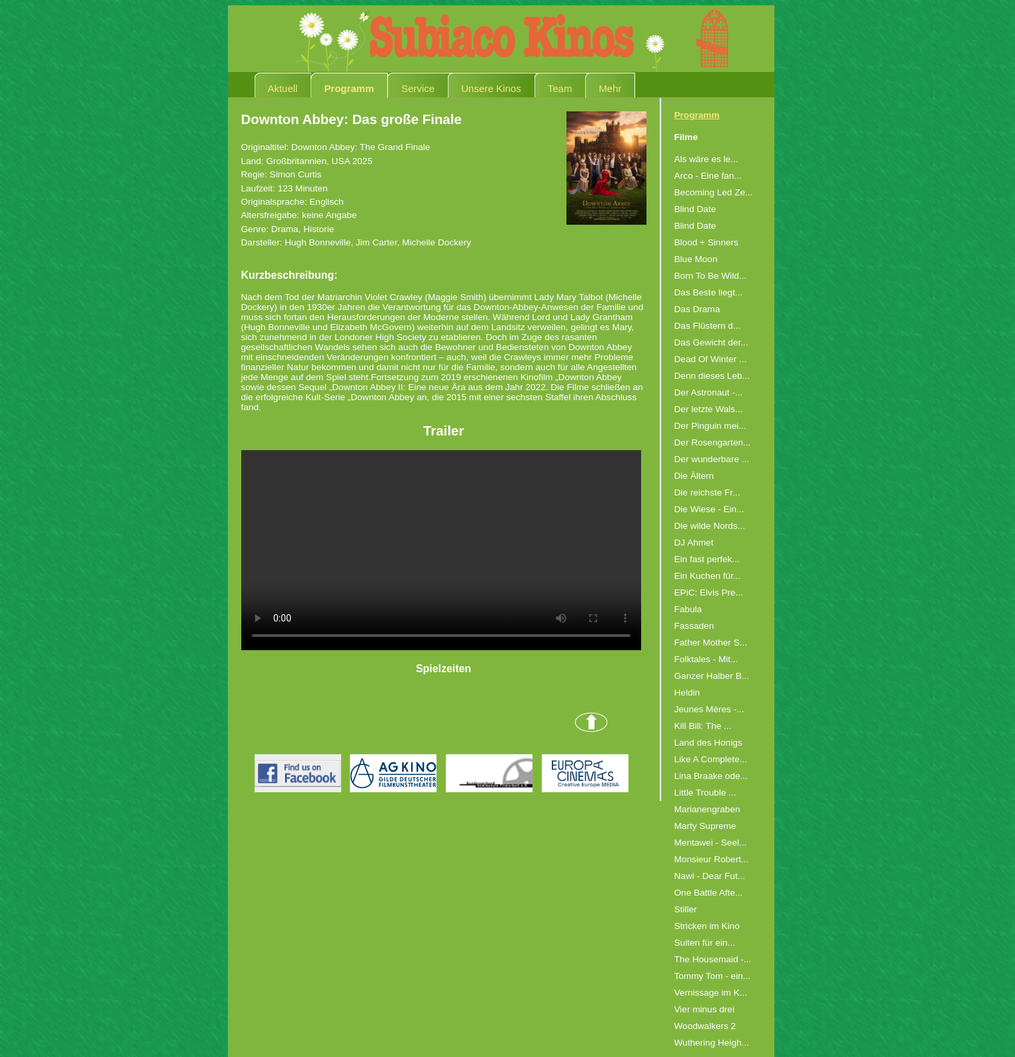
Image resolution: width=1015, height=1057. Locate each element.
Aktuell (283, 88)
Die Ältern (694, 476)
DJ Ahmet (694, 543)
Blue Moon (696, 259)
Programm (349, 88)
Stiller (685, 909)
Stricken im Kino (707, 926)
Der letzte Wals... (708, 409)
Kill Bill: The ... (703, 726)
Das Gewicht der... (711, 342)
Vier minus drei (704, 1009)
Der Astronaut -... (708, 392)
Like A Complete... (711, 759)
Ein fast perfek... (707, 559)
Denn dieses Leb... (712, 376)
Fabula (688, 609)
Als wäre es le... (706, 159)
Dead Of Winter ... (710, 359)
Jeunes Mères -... (709, 709)
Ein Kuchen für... (707, 576)
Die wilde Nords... (710, 526)
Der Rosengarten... (712, 442)
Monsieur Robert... (711, 859)
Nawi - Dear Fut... (710, 876)
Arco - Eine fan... (708, 176)
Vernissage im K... (711, 993)
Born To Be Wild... (710, 276)
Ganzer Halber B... (712, 676)
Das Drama (697, 309)
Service (418, 88)
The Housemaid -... (713, 959)
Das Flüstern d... (707, 326)
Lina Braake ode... (711, 776)
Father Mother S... (711, 643)
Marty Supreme (705, 826)
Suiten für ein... (704, 943)
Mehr (609, 88)
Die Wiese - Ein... (709, 509)
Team (560, 88)
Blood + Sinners (706, 242)
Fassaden (694, 626)
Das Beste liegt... (708, 292)
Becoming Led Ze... (713, 192)
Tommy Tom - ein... (712, 976)
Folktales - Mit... (706, 659)
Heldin (687, 693)
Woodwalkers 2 (705, 1026)
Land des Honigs (708, 743)
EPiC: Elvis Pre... (709, 593)
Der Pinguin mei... (710, 426)
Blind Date (695, 209)
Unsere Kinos (491, 88)
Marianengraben (707, 809)
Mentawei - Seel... (710, 843)
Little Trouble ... (705, 793)
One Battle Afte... (708, 893)
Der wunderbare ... (712, 459)
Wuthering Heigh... (711, 1043)
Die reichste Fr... (707, 492)
